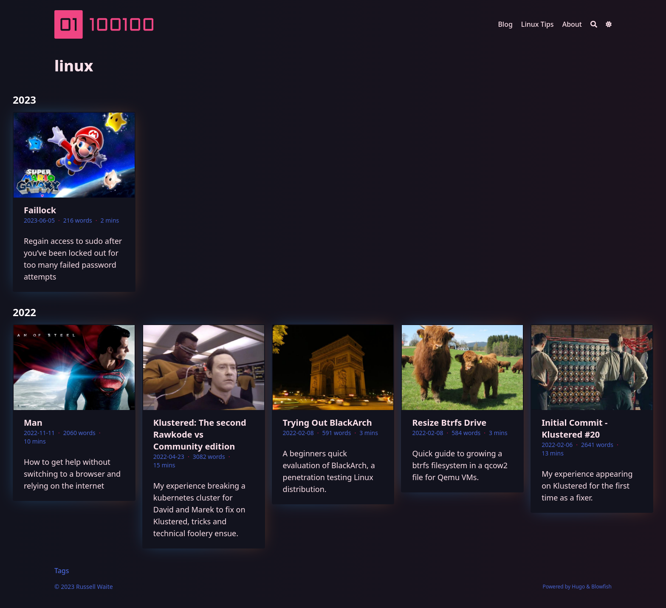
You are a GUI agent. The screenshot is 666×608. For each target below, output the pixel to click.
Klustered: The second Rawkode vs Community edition (199, 434)
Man (33, 422)
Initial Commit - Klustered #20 (574, 428)
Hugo (578, 586)
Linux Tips (537, 24)
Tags (61, 570)
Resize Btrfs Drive (449, 422)
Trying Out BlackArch (327, 422)
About (572, 24)
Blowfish (601, 586)
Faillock (40, 210)
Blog (505, 24)
